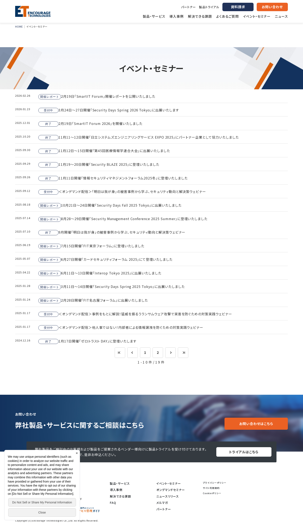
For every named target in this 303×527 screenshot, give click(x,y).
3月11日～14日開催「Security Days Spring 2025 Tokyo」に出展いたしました (111, 287)
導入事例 (116, 490)
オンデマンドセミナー (170, 490)
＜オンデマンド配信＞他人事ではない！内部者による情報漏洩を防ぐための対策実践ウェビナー (120, 327)
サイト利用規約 (211, 488)
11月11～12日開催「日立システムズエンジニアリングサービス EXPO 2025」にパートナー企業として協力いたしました (138, 137)
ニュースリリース (167, 496)
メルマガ (162, 502)
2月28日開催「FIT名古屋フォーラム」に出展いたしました (93, 300)
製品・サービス (120, 483)
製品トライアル (209, 7)
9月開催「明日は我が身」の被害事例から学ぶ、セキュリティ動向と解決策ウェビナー (111, 232)
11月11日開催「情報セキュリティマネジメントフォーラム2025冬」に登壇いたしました (113, 178)
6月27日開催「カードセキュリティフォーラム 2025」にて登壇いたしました (105, 259)
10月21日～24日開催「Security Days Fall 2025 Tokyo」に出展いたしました (110, 205)
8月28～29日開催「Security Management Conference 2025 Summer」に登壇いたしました (122, 219)
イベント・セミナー (168, 483)
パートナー (188, 7)
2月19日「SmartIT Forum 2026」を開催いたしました (90, 123)
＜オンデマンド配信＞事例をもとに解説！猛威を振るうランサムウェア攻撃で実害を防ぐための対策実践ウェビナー (135, 314)
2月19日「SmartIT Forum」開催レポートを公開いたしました (96, 96)
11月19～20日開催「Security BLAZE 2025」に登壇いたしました (98, 164)
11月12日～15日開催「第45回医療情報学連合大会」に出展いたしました (104, 151)
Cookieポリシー (212, 493)
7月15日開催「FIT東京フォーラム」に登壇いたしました (91, 246)
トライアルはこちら (243, 451)
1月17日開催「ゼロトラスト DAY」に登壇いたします (87, 341)
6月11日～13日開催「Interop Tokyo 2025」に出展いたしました (99, 273)
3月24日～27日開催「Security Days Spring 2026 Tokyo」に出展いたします (108, 110)
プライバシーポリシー (214, 482)
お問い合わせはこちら (256, 423)
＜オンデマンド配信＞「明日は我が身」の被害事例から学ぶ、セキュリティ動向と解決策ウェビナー (122, 191)
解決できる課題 (120, 496)
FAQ (113, 502)
